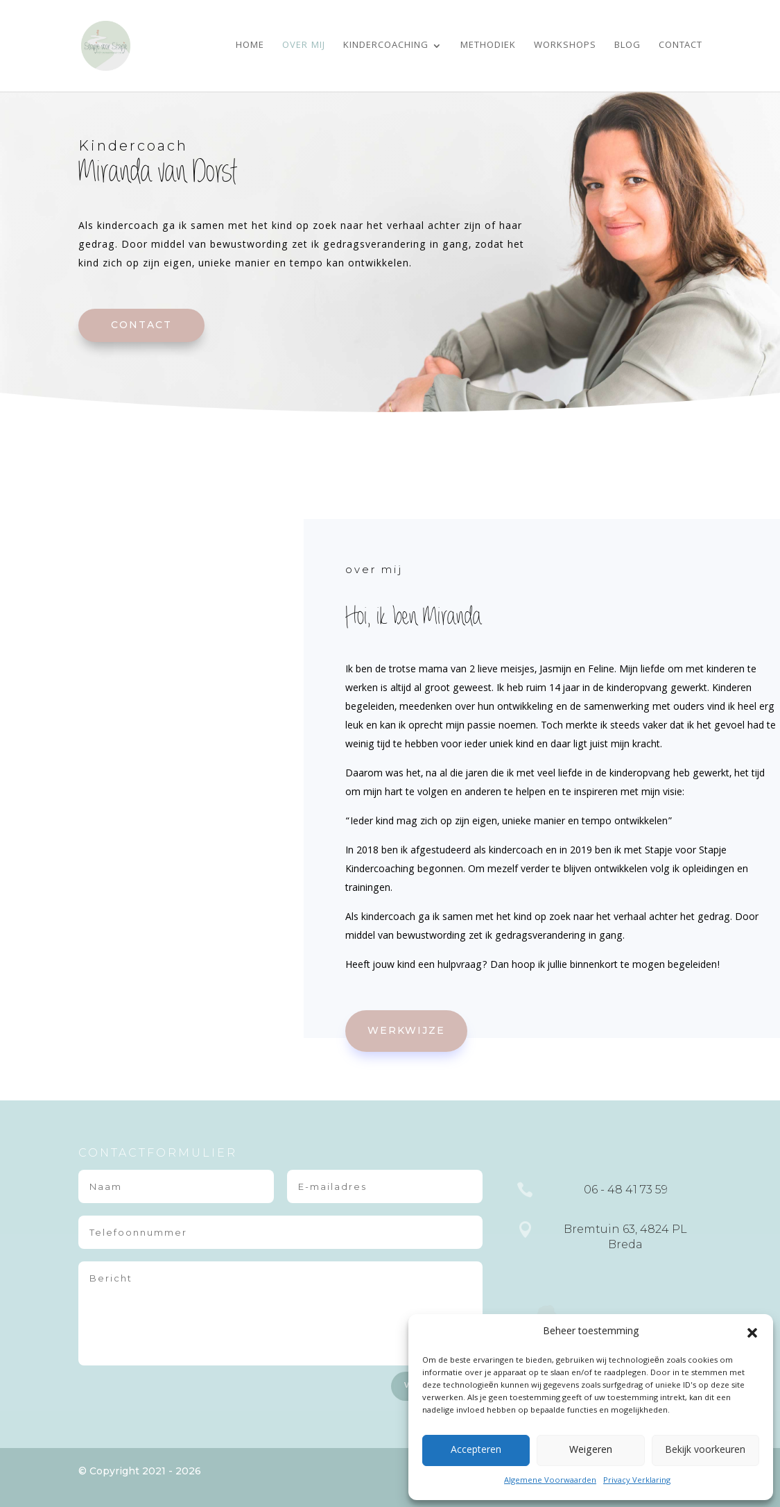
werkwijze (406, 1030)
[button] (752, 1333)
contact (141, 324)
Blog (627, 47)
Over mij (303, 47)
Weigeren (590, 1450)
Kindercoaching (385, 47)
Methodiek (488, 47)
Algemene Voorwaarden (550, 1481)
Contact (680, 47)
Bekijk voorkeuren (705, 1450)
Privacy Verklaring (636, 1481)
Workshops (565, 47)
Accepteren (476, 1450)
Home (250, 47)
